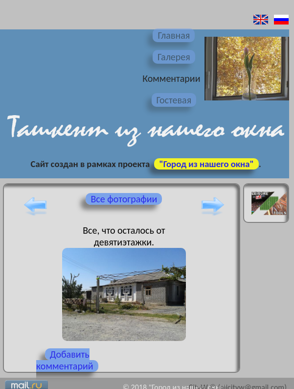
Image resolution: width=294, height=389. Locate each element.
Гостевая (174, 100)
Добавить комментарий (64, 360)
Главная (174, 35)
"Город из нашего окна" (206, 164)
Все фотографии (123, 199)
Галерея (174, 57)
